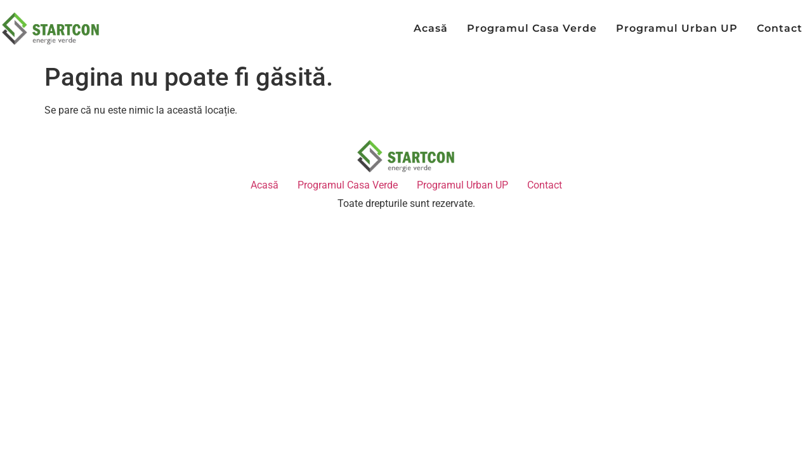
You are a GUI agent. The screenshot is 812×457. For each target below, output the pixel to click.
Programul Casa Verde (532, 28)
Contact (779, 28)
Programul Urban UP (677, 28)
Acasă (431, 28)
